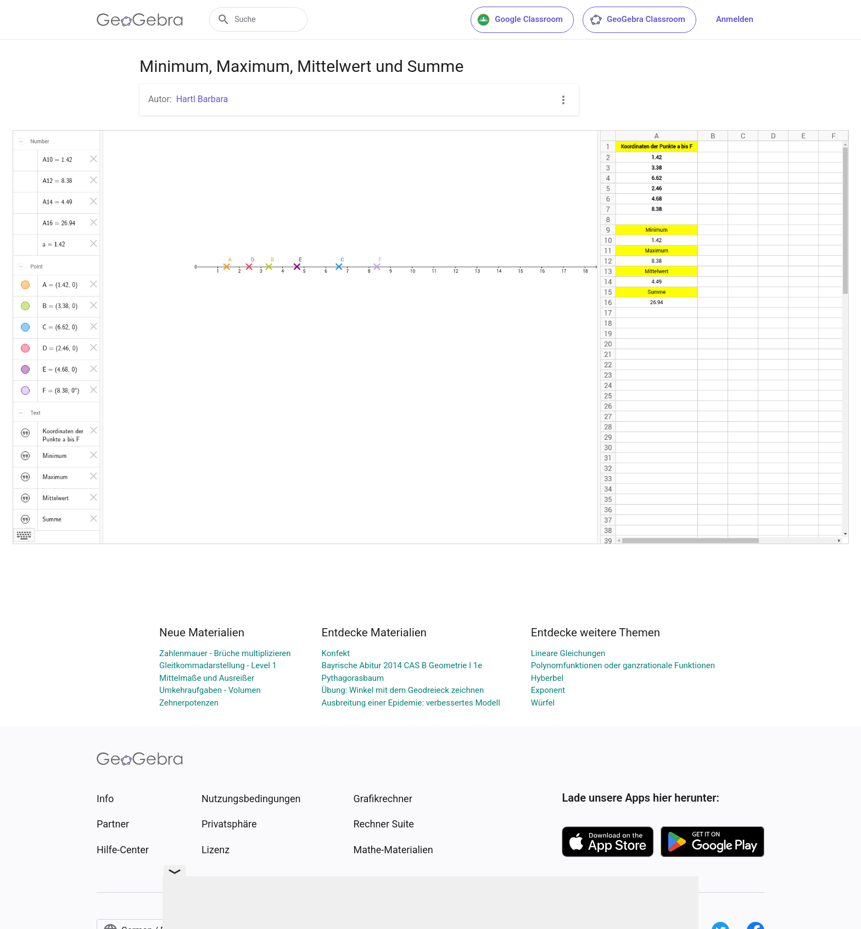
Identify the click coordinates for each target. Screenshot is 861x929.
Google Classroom (520, 19)
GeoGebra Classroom (637, 19)
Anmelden (734, 19)
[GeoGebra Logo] (140, 19)
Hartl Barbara (202, 99)
